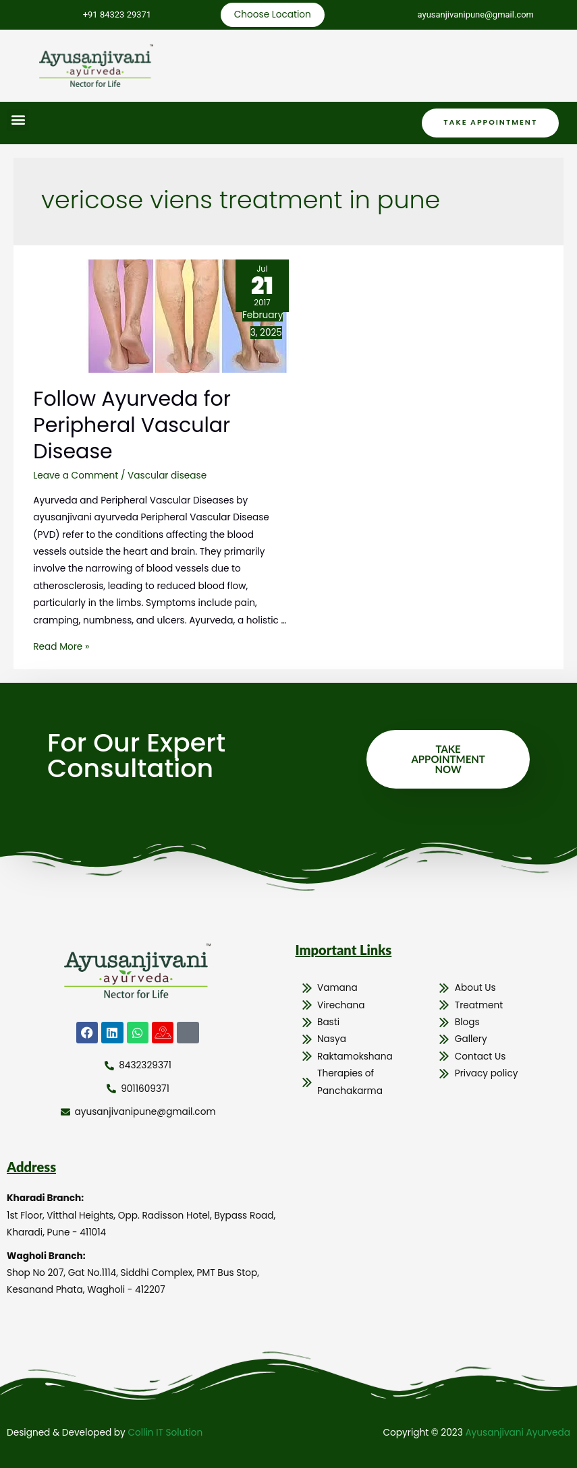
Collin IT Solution (165, 1432)
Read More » (61, 646)
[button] (18, 120)
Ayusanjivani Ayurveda (517, 1432)
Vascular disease (167, 475)
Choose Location (272, 14)
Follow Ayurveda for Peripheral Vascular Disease (132, 425)
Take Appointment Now (448, 759)
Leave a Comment (75, 475)
